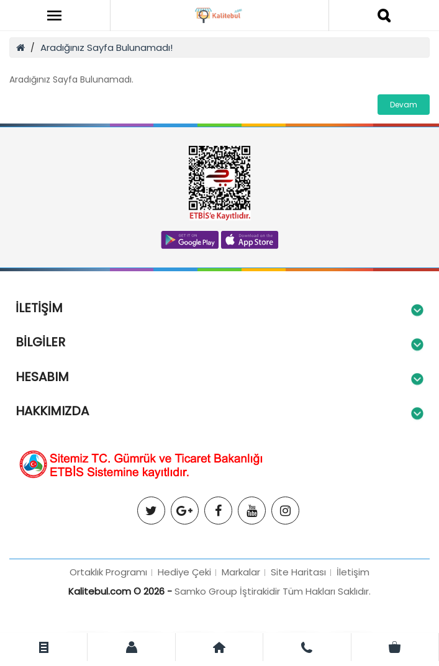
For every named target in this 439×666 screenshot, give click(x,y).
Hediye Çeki (184, 571)
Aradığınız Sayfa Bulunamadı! (106, 47)
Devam (403, 104)
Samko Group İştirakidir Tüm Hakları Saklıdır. (272, 591)
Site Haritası (298, 571)
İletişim (353, 571)
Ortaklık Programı (108, 571)
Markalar (241, 571)
